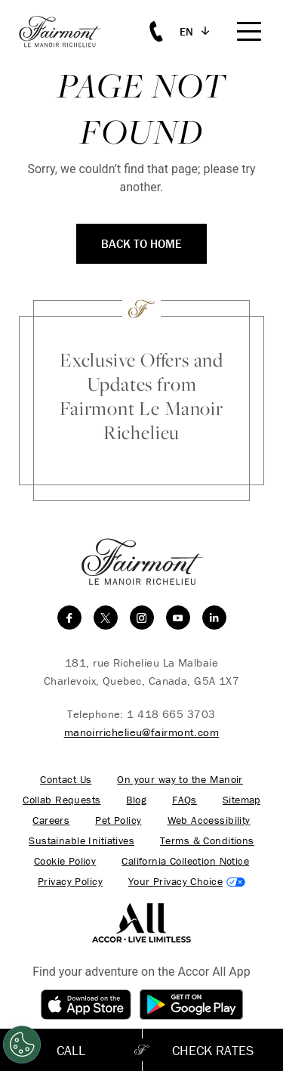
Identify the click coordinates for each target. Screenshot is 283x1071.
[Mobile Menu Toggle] (249, 31)
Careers (50, 820)
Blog (136, 800)
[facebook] (69, 617)
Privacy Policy (70, 881)
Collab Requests (61, 800)
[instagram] (142, 617)
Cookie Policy (65, 861)
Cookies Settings (186, 881)
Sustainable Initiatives (81, 840)
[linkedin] (214, 617)
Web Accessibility (209, 820)
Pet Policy (118, 820)
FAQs (184, 800)
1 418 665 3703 (171, 714)
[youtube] (178, 617)
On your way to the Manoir (180, 779)
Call (71, 1050)
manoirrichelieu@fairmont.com (142, 732)
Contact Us (65, 779)
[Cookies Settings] (22, 1044)
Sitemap (241, 800)
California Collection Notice (185, 861)
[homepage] (68, 31)
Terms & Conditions (207, 840)
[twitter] (106, 617)
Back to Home (141, 243)
